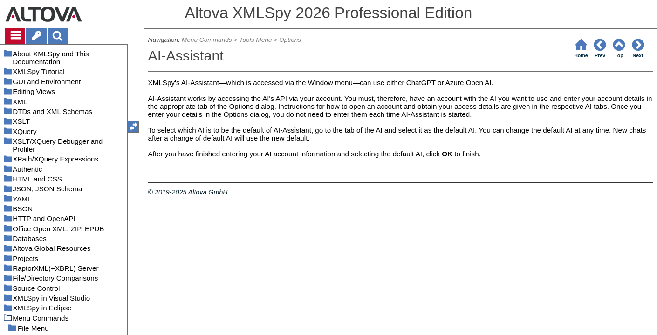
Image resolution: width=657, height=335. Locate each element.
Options (290, 39)
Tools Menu (255, 39)
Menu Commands (207, 39)
